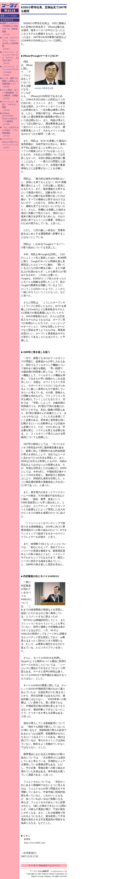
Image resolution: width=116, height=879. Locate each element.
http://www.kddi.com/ (35, 842)
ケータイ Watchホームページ (44, 865)
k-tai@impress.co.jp (59, 871)
